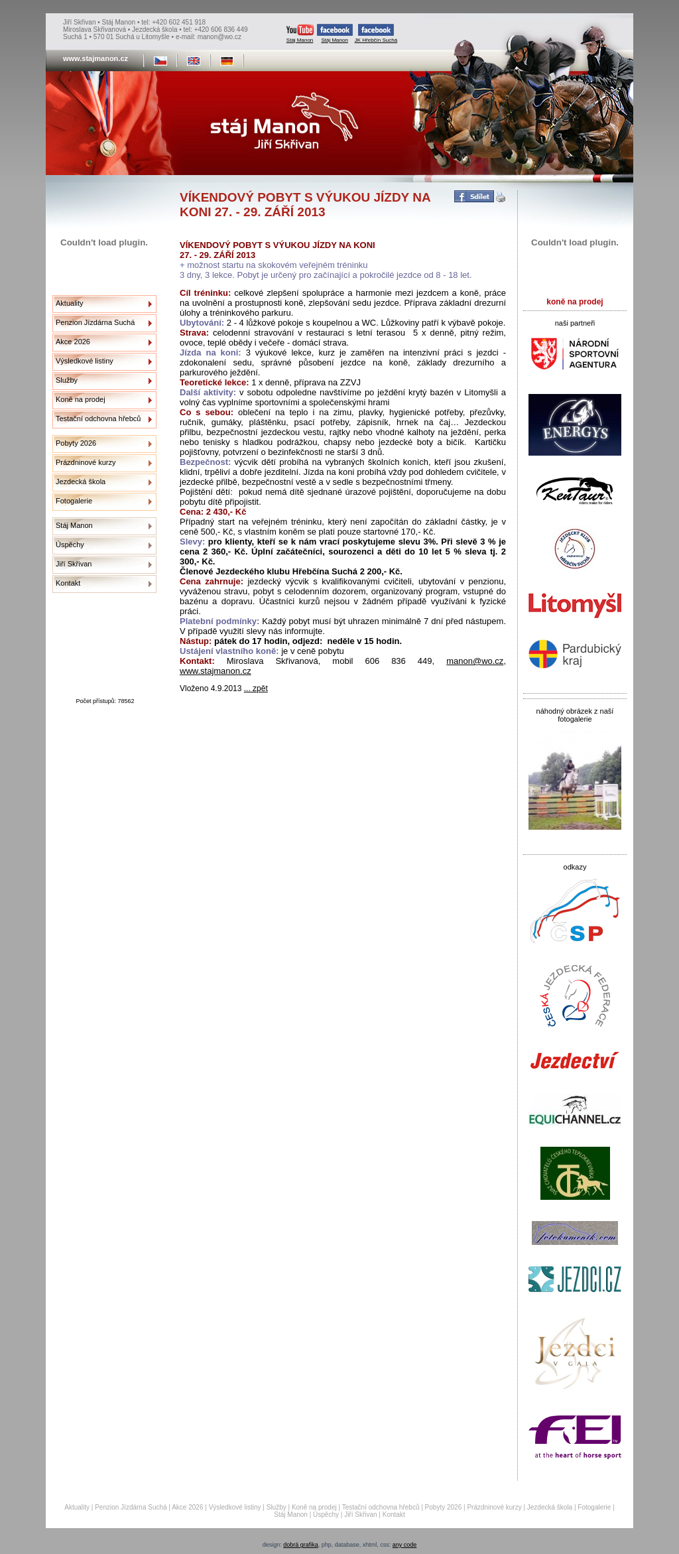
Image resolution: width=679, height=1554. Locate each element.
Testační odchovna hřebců (98, 418)
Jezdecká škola (80, 482)
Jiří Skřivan (74, 564)
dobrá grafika (300, 1544)
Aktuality (70, 303)
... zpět (256, 688)
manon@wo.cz (474, 661)
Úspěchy (70, 545)
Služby (67, 380)
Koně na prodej (80, 399)
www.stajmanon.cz (215, 671)
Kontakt (68, 583)
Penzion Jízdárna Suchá (95, 322)
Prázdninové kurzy (86, 462)
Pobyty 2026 (76, 443)
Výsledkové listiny (84, 361)
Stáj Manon (300, 33)
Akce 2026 (73, 342)
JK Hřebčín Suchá (376, 33)
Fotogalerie (74, 501)
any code (405, 1544)
